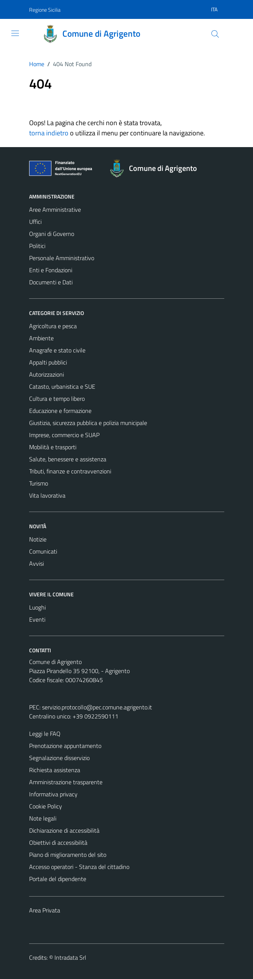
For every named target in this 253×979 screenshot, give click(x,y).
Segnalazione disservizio (59, 757)
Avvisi (36, 563)
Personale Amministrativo (61, 257)
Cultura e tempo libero (57, 398)
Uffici (35, 221)
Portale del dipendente (57, 878)
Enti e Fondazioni (50, 270)
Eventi (37, 619)
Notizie (38, 539)
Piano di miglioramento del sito (67, 854)
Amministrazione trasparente (65, 782)
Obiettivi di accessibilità (58, 842)
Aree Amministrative (55, 209)
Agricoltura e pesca (53, 325)
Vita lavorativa (47, 495)
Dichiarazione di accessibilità (64, 830)
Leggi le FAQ (45, 733)
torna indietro (48, 133)
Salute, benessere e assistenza (67, 459)
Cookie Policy (45, 806)
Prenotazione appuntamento (65, 745)
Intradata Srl (70, 957)
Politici (37, 245)
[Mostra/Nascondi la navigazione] (15, 33)
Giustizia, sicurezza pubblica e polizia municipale (88, 422)
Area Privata (44, 910)
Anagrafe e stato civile (57, 350)
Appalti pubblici (48, 362)
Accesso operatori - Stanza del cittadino (79, 866)
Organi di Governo (51, 233)
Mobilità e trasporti (52, 446)
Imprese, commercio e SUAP (64, 434)
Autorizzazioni (46, 374)
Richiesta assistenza (54, 769)
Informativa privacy (53, 794)
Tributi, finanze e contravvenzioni (70, 471)
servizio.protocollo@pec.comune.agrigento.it (97, 707)
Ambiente (41, 338)
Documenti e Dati (51, 282)
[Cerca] (215, 34)
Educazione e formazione (60, 410)
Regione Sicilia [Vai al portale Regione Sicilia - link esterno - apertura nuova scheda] (45, 10)
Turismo (38, 483)
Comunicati (43, 551)
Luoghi (37, 607)
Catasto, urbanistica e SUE (62, 386)
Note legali (42, 818)
